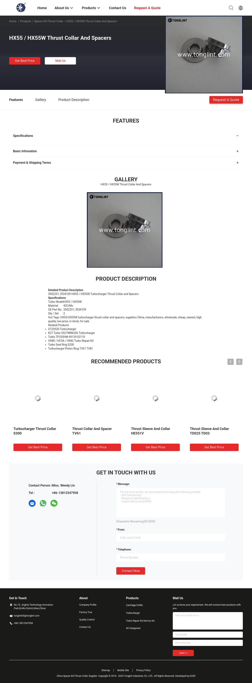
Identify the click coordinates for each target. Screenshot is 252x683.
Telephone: (124, 549)
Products (25, 21)
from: (121, 529)
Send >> (183, 653)
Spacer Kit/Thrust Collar (48, 21)
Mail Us (60, 61)
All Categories (133, 628)
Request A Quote (226, 99)
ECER (192, 676)
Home (13, 21)
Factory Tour (85, 612)
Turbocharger (133, 613)
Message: (124, 484)
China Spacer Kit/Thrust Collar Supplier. (77, 676)
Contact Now (131, 571)
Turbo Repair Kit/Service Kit (140, 620)
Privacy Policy (143, 670)
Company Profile (87, 604)
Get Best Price (25, 61)
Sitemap (105, 670)
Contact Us (85, 627)
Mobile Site (123, 670)
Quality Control (87, 619)
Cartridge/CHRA (134, 605)
